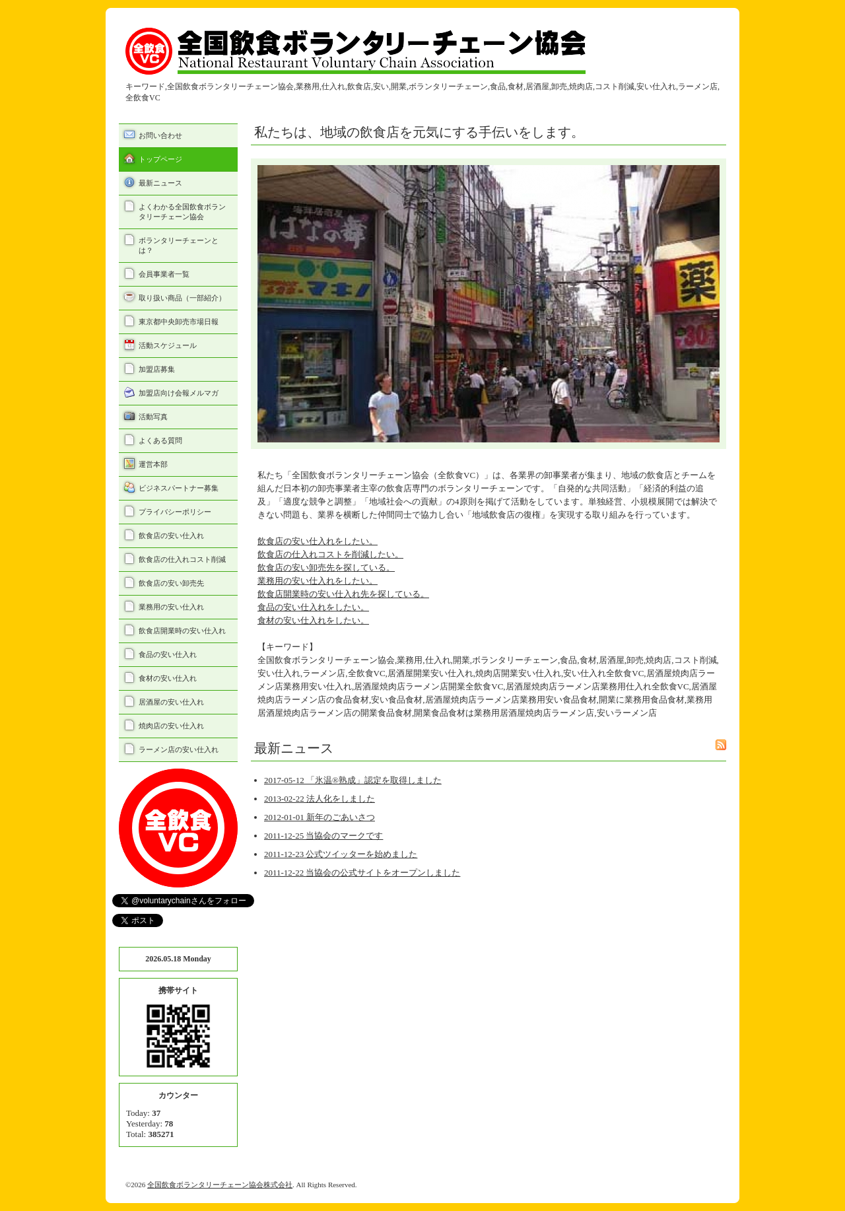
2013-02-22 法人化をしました (319, 799)
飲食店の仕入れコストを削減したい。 (330, 554)
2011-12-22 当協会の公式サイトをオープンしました (362, 873)
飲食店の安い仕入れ (171, 535)
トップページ (160, 159)
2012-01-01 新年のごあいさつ (319, 817)
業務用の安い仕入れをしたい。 (317, 581)
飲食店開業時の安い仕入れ (182, 631)
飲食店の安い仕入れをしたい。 (317, 541)
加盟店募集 (157, 369)
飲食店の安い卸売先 (171, 583)
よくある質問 (160, 440)
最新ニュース (160, 183)
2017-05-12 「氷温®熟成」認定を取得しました (353, 780)
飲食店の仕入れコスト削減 (182, 559)
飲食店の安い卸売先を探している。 (326, 567)
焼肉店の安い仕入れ (171, 726)
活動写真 (153, 417)
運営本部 (153, 464)
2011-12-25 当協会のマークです (323, 836)
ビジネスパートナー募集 (179, 488)
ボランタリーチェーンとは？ (179, 245)
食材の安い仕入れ (168, 678)
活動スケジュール (168, 345)
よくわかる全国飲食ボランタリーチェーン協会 (182, 212)
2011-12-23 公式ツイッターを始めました (340, 854)
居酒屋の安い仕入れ (171, 702)
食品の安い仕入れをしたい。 (313, 607)
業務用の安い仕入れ (171, 607)
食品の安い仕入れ (168, 654)
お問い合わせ (160, 135)
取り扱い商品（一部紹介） (182, 298)
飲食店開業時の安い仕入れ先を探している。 (343, 594)
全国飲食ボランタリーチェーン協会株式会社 (219, 1185)
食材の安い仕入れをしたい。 (313, 620)
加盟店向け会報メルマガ (179, 393)
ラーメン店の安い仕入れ (179, 749)
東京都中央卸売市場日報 (179, 322)
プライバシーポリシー (175, 512)
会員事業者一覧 (164, 274)
